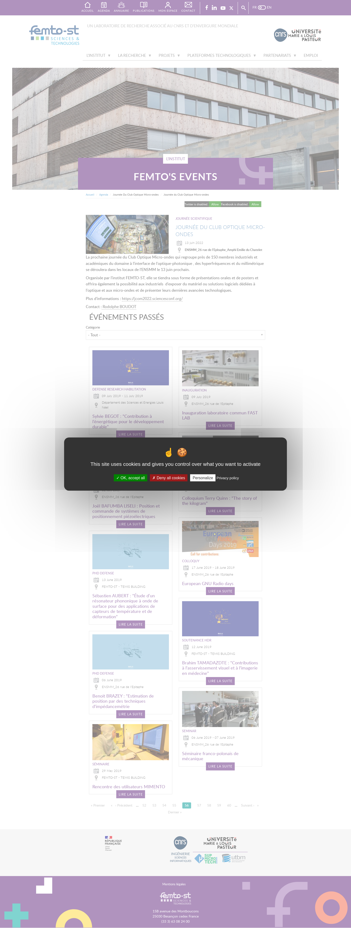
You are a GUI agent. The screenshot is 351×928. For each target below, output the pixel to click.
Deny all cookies (168, 478)
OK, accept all (130, 478)
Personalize (203, 478)
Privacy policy (227, 478)
